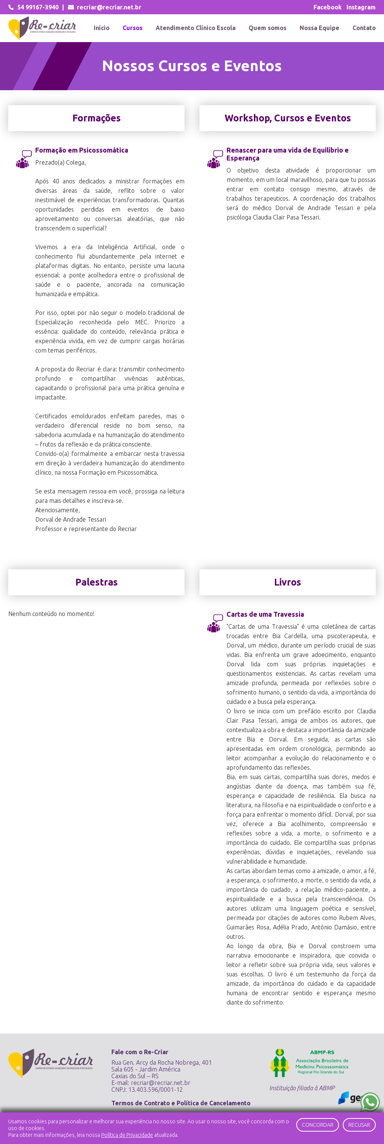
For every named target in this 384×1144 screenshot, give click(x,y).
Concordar (317, 1125)
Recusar (359, 1125)
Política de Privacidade (127, 1135)
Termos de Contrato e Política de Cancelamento (180, 1103)
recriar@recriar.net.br (160, 1082)
